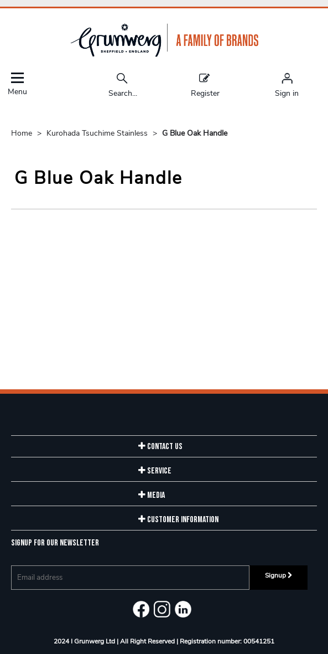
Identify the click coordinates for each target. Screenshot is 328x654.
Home (22, 133)
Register (205, 84)
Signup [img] (279, 575)
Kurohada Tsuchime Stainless (98, 133)
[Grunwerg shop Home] (164, 54)
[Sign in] (287, 84)
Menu (17, 84)
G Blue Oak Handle (194, 133)
